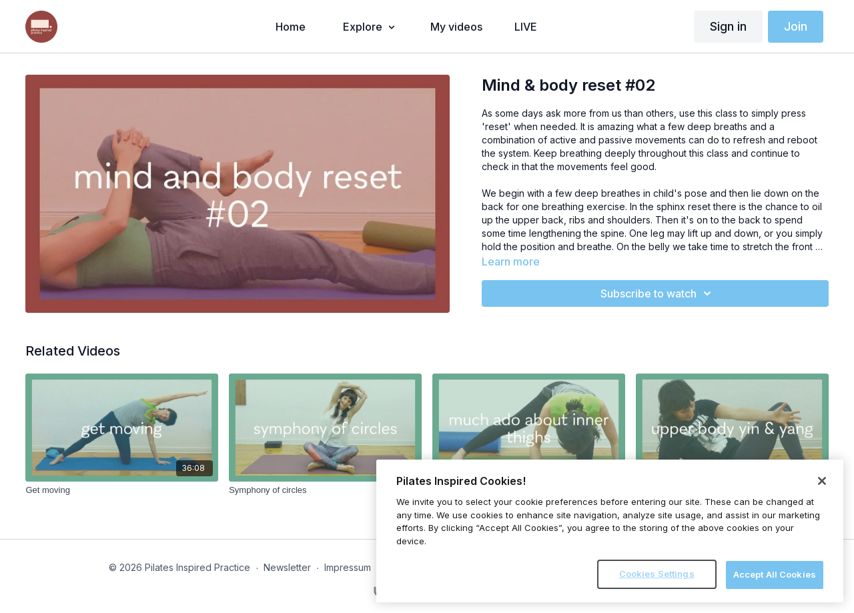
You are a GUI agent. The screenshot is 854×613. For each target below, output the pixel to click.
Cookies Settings (657, 573)
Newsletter (287, 567)
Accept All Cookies (774, 574)
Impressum (347, 567)
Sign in (728, 26)
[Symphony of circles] (325, 490)
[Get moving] (121, 490)
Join (795, 26)
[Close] (822, 481)
